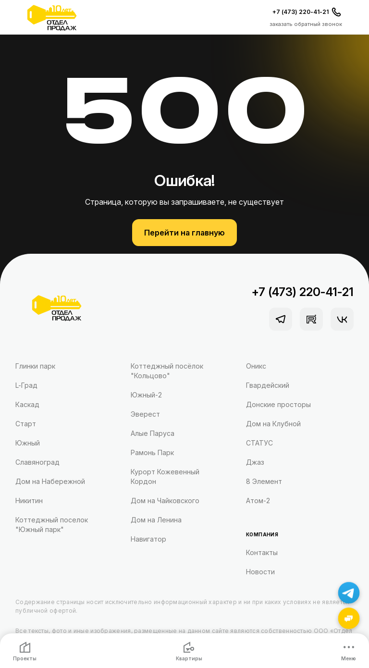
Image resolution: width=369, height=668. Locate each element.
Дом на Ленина (156, 520)
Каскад (27, 404)
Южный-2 (146, 395)
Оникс (256, 366)
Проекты (25, 651)
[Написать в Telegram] (349, 593)
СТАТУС (259, 443)
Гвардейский (267, 385)
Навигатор (148, 539)
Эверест (145, 414)
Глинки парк (35, 366)
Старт (25, 424)
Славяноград (37, 462)
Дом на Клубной (273, 424)
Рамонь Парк (152, 452)
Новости (260, 572)
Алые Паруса (152, 433)
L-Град (26, 385)
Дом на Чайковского (165, 500)
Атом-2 (258, 500)
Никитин (29, 500)
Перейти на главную (184, 232)
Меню (348, 651)
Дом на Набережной (50, 481)
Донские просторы (278, 404)
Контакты (262, 552)
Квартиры (189, 651)
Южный (27, 443)
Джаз (255, 462)
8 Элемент (264, 481)
